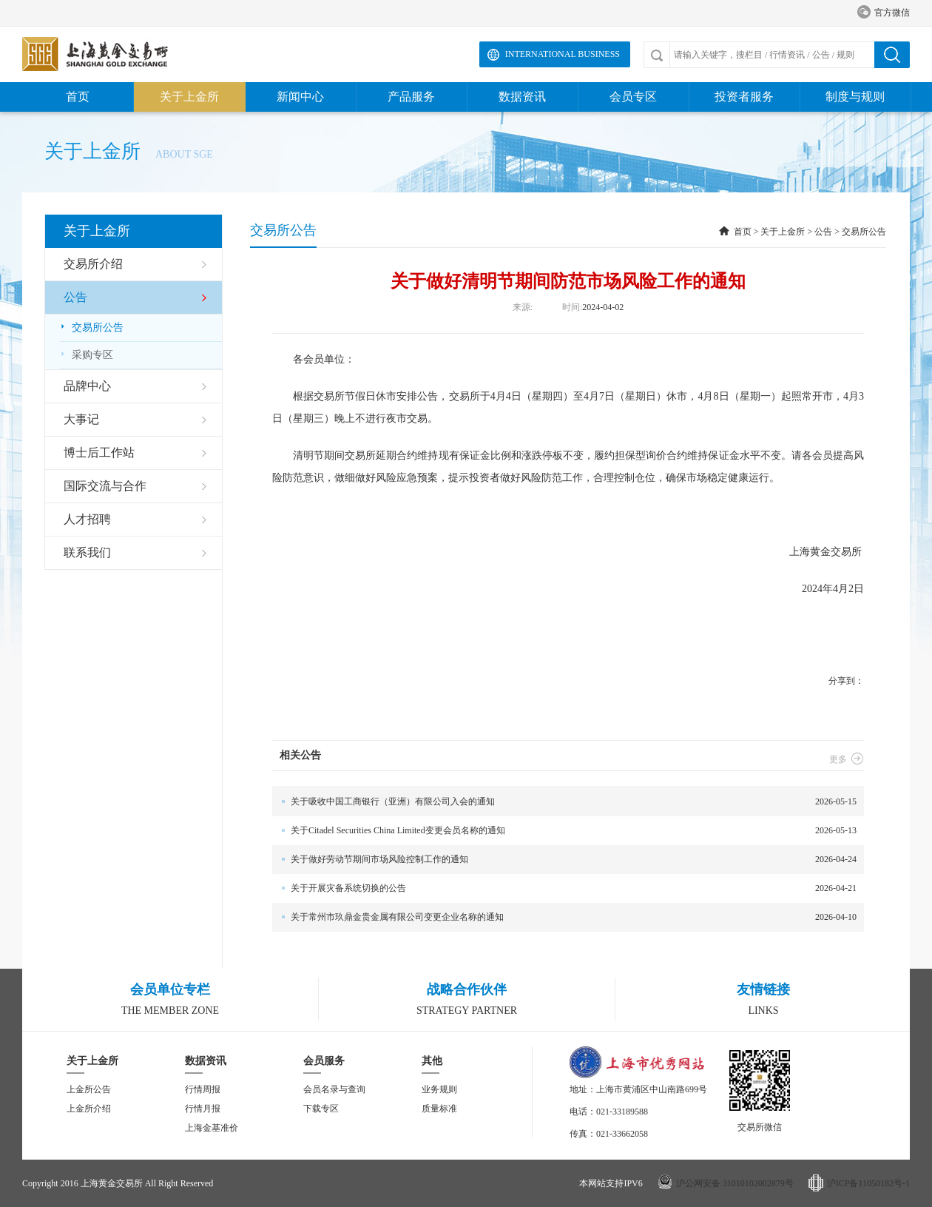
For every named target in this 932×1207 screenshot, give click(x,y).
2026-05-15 (564, 801)
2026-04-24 (564, 859)
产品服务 (411, 96)
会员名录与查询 (334, 1089)
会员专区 (633, 96)
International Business (562, 54)
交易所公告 (92, 327)
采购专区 (86, 355)
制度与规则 (855, 96)
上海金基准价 (211, 1128)
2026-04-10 (564, 917)
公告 (823, 231)
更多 (846, 759)
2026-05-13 (564, 830)
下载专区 (321, 1108)
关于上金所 (189, 96)
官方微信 (883, 13)
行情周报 (202, 1089)
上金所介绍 (89, 1108)
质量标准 (439, 1108)
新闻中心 (300, 96)
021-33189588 (622, 1111)
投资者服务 (744, 96)
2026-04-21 (564, 888)
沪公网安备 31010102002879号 (735, 1183)
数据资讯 (522, 96)
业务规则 (439, 1089)
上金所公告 (89, 1089)
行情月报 (202, 1108)
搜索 (892, 54)
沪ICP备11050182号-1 (868, 1183)
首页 (78, 96)
